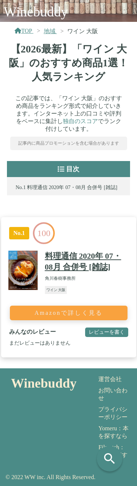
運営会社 (110, 379)
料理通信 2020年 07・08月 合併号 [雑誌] (72, 187)
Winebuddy (36, 11)
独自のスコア (80, 121)
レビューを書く (107, 332)
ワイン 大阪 (56, 290)
